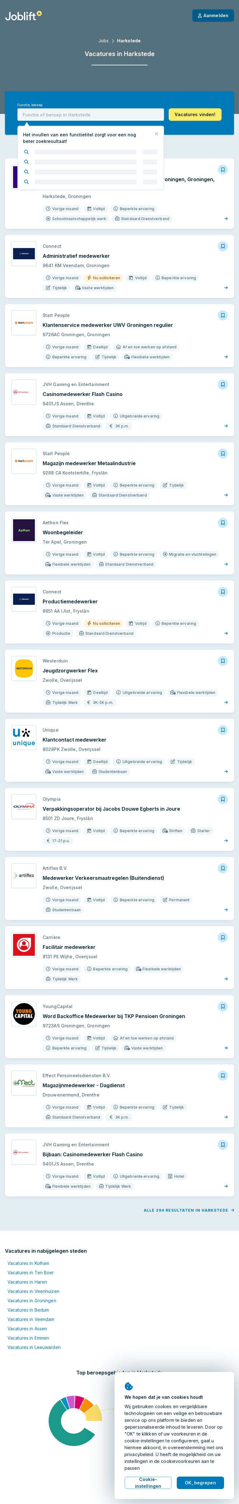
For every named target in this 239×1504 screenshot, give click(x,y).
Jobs (103, 40)
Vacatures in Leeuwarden (34, 1347)
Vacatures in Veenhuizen (33, 1291)
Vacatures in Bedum (28, 1310)
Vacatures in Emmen (28, 1338)
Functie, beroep (29, 105)
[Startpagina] (23, 16)
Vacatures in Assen (27, 1328)
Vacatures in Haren (27, 1282)
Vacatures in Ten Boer (30, 1272)
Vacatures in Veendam (30, 1319)
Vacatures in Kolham (28, 1263)
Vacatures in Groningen (31, 1300)
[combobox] (90, 114)
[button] (195, 114)
